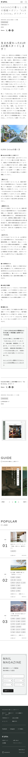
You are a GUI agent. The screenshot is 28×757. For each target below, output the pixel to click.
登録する (8, 690)
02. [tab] (12, 501)
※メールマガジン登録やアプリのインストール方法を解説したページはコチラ (13, 362)
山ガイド (7, 714)
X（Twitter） (21, 729)
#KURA (2, 27)
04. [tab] (18, 501)
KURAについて (5, 740)
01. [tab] (9, 501)
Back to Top (22, 749)
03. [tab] (15, 501)
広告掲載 (4, 743)
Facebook (4, 729)
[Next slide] (25, 502)
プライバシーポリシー (17, 743)
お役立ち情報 (15, 718)
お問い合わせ (16, 740)
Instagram (12, 729)
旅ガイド (4, 713)
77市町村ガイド (5, 718)
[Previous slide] (3, 502)
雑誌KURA (14, 721)
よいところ (4, 721)
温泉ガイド (11, 713)
